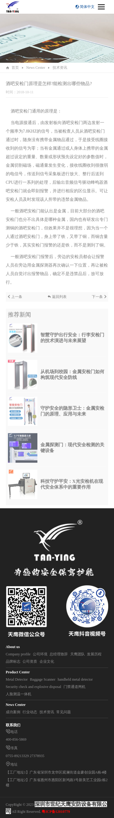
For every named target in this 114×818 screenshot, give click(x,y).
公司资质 (29, 661)
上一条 (14, 300)
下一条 (99, 300)
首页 (15, 67)
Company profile (18, 654)
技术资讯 (60, 67)
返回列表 (56, 300)
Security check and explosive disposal (33, 687)
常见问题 (63, 712)
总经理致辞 (59, 654)
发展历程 (94, 654)
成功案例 (13, 712)
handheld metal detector (75, 679)
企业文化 (47, 661)
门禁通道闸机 (74, 687)
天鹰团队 (77, 654)
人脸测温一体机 (18, 694)
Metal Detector (17, 679)
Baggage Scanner (43, 679)
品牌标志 (13, 661)
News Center (35, 67)
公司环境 (40, 654)
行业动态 (29, 712)
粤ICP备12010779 (56, 811)
